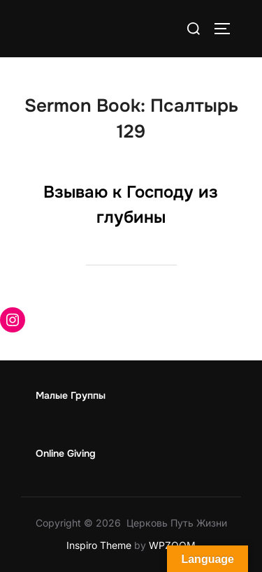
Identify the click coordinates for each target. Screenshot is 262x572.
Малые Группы (70, 395)
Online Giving (66, 453)
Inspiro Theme (98, 545)
